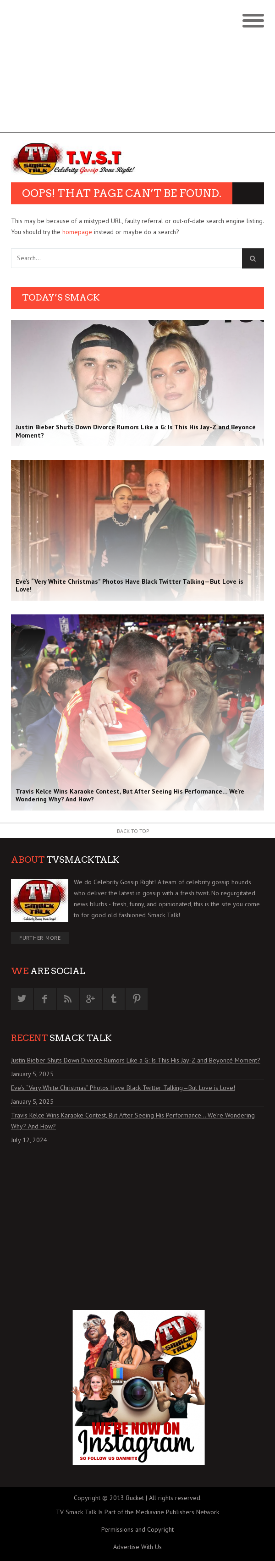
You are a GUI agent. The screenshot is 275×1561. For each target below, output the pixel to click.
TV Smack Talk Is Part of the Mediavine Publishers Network (137, 1512)
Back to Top (133, 830)
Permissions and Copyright (137, 1529)
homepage (77, 232)
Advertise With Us (137, 1547)
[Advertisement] (137, 69)
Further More (40, 937)
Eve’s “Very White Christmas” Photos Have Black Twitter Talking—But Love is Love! (123, 1088)
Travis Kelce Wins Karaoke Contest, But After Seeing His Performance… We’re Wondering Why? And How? (133, 1120)
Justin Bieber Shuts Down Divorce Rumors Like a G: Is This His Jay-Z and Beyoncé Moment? (135, 1060)
